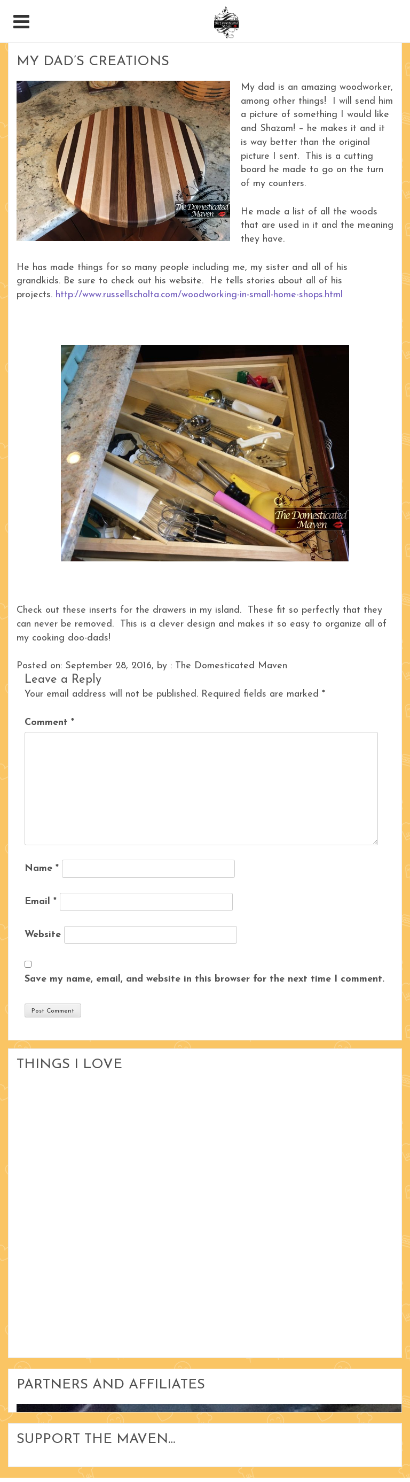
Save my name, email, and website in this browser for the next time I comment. (204, 979)
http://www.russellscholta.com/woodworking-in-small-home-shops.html (199, 295)
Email (41, 902)
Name (42, 868)
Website (43, 935)
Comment (49, 722)
